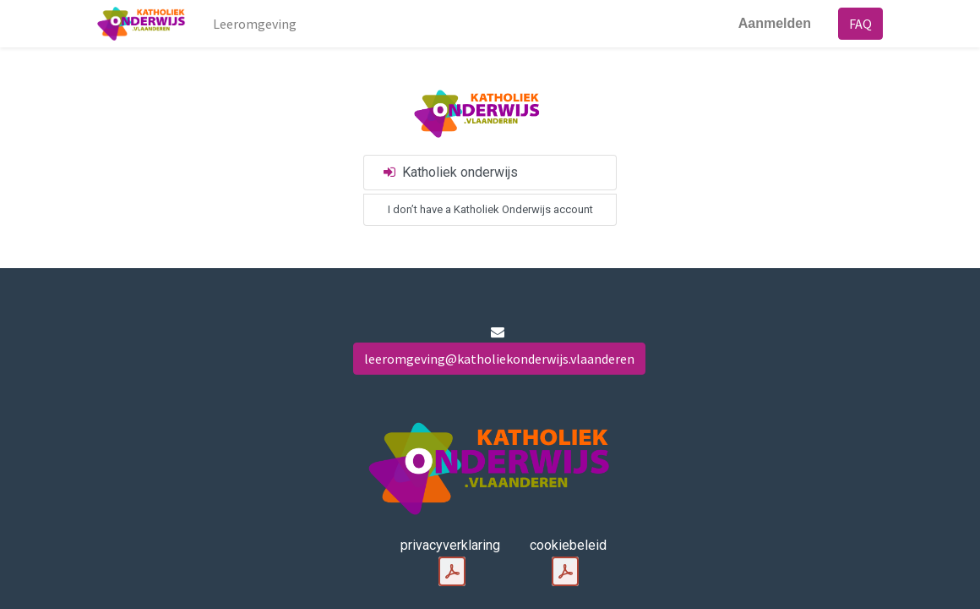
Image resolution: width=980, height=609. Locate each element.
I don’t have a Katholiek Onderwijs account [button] (490, 209)
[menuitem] (254, 24)
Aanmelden (774, 23)
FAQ (860, 23)
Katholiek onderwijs (449, 172)
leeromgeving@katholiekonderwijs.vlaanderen (499, 358)
